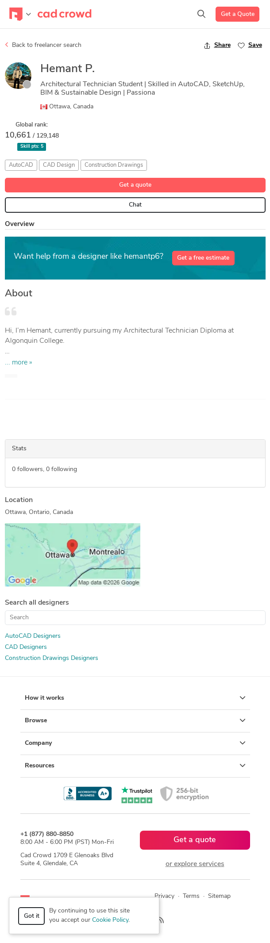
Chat (135, 205)
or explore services (195, 864)
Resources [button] (135, 765)
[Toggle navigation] (20, 14)
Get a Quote (238, 14)
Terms (191, 896)
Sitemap (219, 896)
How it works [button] (135, 698)
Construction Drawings (114, 165)
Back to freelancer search (43, 45)
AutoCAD (21, 165)
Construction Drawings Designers (51, 658)
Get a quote (135, 185)
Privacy (164, 896)
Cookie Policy (110, 920)
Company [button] (135, 743)
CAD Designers (26, 647)
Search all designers (37, 602)
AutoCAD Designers (33, 636)
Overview (20, 224)
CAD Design (59, 165)
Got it (31, 916)
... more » (18, 362)
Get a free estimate (203, 258)
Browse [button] (135, 720)
